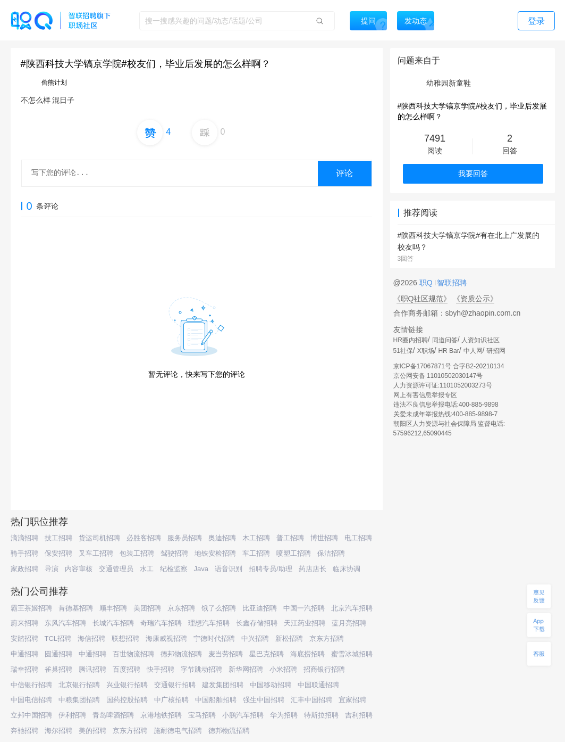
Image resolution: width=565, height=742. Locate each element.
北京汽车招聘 (352, 608)
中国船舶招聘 (216, 700)
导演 (51, 569)
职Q (427, 282)
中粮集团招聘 (79, 700)
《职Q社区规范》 (422, 298)
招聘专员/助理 (270, 569)
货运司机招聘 (99, 538)
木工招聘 (256, 538)
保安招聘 (58, 553)
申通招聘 (24, 654)
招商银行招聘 (324, 669)
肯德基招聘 (75, 608)
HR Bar (448, 350)
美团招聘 (147, 608)
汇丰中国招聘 (311, 700)
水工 (147, 569)
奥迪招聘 (222, 538)
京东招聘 (181, 608)
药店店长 (312, 569)
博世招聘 (324, 538)
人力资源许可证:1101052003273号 (442, 385)
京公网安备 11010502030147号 (438, 376)
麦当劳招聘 (225, 654)
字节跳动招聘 (201, 669)
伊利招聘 (72, 715)
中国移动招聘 (270, 685)
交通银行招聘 (175, 685)
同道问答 (445, 340)
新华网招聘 (246, 669)
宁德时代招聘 (214, 638)
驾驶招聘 (174, 553)
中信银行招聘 (31, 685)
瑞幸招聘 (24, 669)
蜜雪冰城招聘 (352, 654)
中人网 (473, 350)
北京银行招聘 (79, 685)
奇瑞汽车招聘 (161, 623)
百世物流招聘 (133, 654)
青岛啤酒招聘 (113, 715)
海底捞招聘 (307, 654)
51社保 (403, 350)
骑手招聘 (24, 553)
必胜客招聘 (144, 538)
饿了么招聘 (218, 608)
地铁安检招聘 (215, 553)
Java (201, 569)
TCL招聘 (58, 638)
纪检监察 (174, 569)
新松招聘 (289, 638)
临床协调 (346, 569)
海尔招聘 (58, 731)
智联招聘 (451, 282)
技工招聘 (58, 538)
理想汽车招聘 (209, 623)
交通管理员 (116, 569)
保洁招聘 (331, 553)
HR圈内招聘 (410, 340)
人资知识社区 (480, 340)
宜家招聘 (352, 700)
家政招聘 (24, 569)
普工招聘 (290, 538)
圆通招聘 (58, 654)
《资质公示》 (475, 298)
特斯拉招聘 (321, 715)
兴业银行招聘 (127, 685)
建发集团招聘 (222, 685)
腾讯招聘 (92, 669)
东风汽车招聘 (65, 623)
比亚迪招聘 (259, 608)
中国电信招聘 (31, 700)
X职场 (425, 350)
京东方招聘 (326, 638)
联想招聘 (125, 638)
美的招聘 (92, 731)
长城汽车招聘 (113, 623)
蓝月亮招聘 (349, 623)
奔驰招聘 (24, 731)
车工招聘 (256, 553)
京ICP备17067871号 (422, 366)
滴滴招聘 (24, 538)
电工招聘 (358, 538)
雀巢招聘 (58, 669)
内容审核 (78, 569)
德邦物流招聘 (181, 654)
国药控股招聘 (127, 700)
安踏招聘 (24, 638)
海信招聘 (91, 638)
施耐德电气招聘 (178, 731)
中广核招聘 (171, 700)
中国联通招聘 (318, 685)
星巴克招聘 (266, 654)
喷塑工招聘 (293, 553)
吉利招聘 (359, 715)
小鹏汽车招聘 (243, 715)
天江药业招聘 (304, 623)
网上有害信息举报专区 (425, 395)
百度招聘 (126, 669)
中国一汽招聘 (304, 608)
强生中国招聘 (263, 700)
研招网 (495, 350)
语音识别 (228, 569)
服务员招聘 (184, 538)
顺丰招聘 (113, 608)
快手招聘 (160, 669)
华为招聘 (284, 715)
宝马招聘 (202, 715)
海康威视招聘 (166, 638)
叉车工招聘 (96, 553)
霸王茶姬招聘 (31, 608)
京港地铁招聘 (161, 715)
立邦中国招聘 (31, 715)
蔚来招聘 (24, 623)
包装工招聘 (137, 553)
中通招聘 (92, 654)
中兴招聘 (255, 638)
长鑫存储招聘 (256, 623)
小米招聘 (283, 669)
